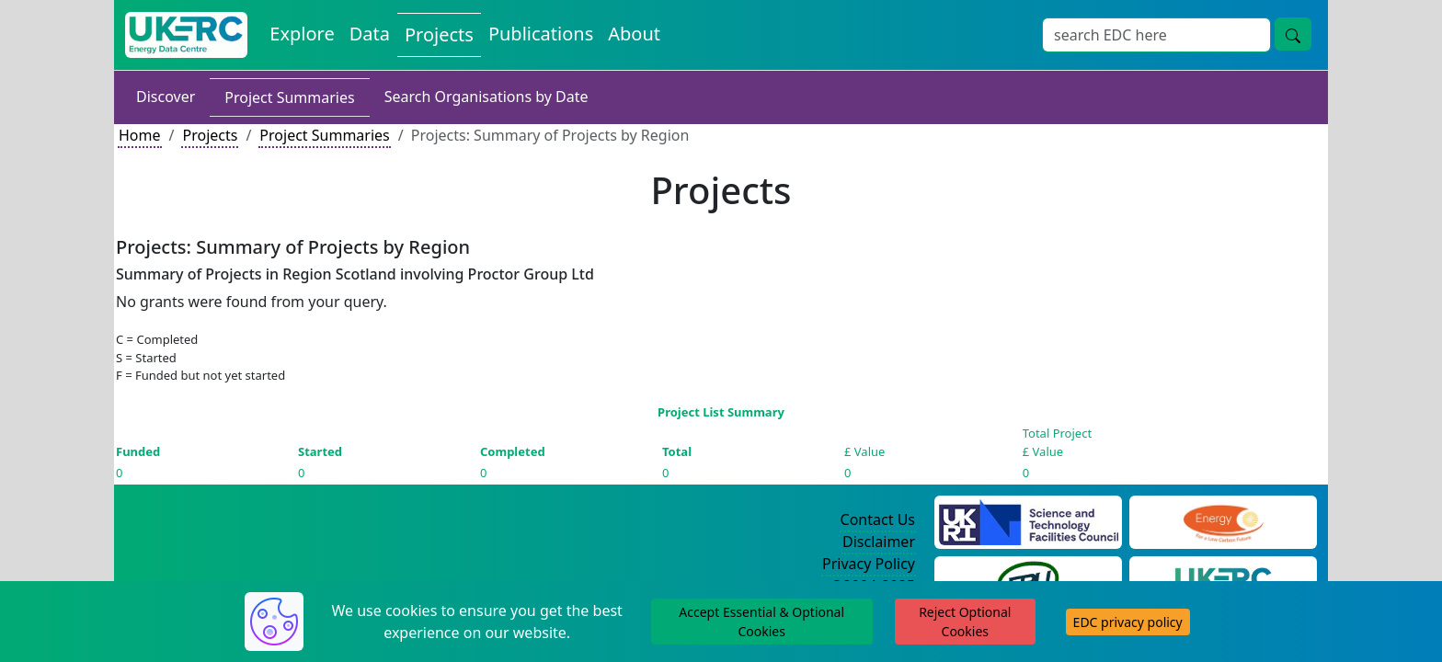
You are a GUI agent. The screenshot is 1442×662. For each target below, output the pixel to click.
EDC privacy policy (1128, 622)
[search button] (1293, 34)
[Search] (1156, 34)
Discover (165, 96)
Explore (301, 33)
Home (140, 135)
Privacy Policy (868, 564)
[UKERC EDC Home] (186, 35)
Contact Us (878, 519)
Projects (439, 34)
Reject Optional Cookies (965, 621)
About (634, 33)
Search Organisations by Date (486, 96)
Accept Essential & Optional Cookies (761, 621)
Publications (540, 33)
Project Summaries (289, 97)
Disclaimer (878, 541)
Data (369, 33)
